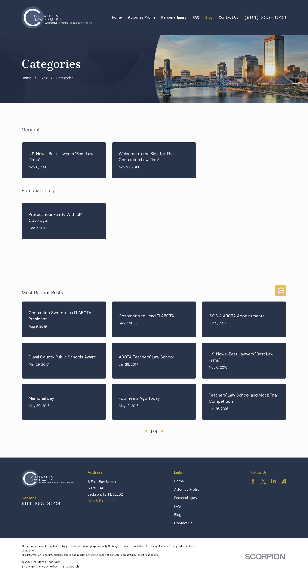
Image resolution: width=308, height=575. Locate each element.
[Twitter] (263, 481)
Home (179, 481)
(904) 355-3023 (265, 17)
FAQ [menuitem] (196, 17)
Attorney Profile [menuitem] (141, 17)
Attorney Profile (186, 489)
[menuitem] (28, 567)
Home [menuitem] (117, 17)
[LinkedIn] (273, 481)
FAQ (177, 506)
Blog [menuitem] (209, 17)
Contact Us (183, 523)
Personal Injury (185, 498)
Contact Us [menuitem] (228, 17)
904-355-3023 (41, 504)
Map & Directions (101, 501)
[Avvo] (283, 481)
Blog (177, 515)
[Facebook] (253, 481)
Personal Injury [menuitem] (174, 17)
